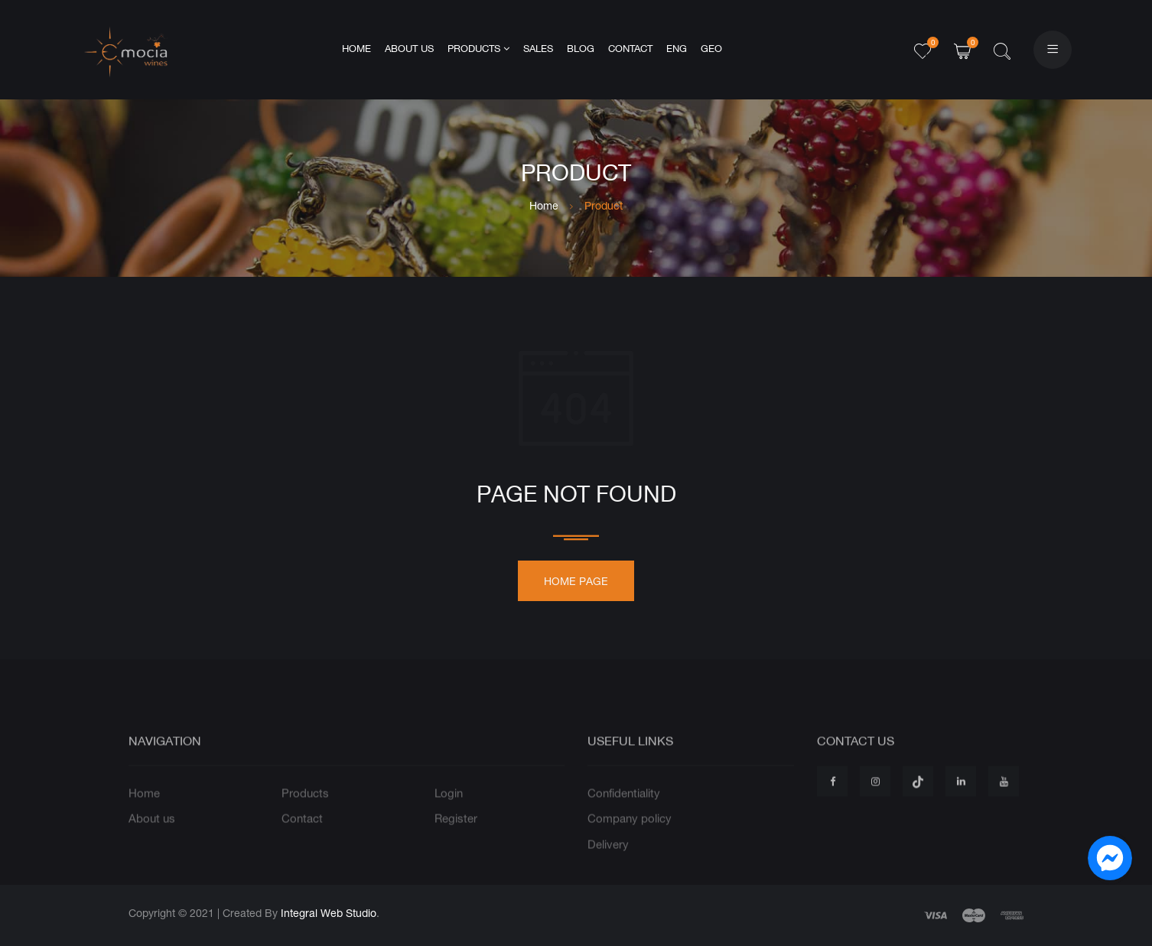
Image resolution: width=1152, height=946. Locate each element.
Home (356, 49)
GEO (711, 49)
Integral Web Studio (328, 912)
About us (409, 49)
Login (448, 812)
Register (455, 838)
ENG (676, 49)
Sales (538, 49)
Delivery (608, 864)
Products (478, 49)
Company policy (629, 838)
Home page (576, 586)
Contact (630, 49)
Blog (580, 49)
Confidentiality (623, 812)
